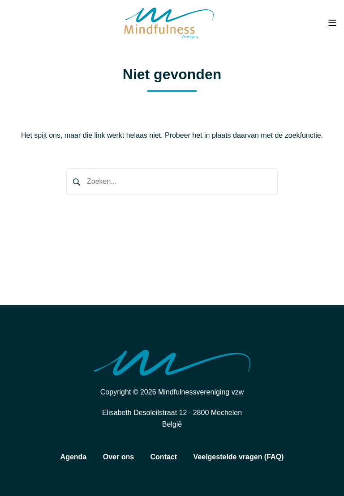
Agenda (73, 457)
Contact (163, 457)
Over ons (118, 457)
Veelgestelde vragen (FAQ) (239, 457)
